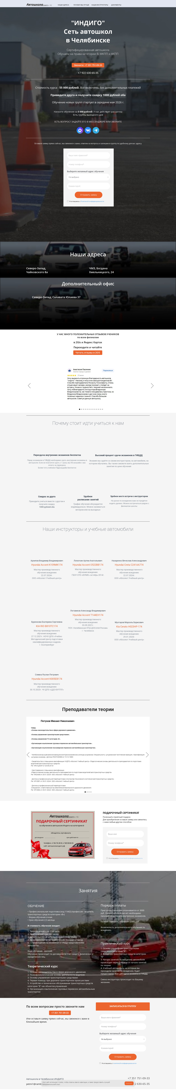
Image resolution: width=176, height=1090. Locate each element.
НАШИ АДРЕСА (63, 5)
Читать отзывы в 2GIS (88, 353)
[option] (91, 386)
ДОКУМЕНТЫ (116, 5)
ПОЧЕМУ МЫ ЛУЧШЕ (81, 5)
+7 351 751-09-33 (60, 1013)
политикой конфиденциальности (131, 859)
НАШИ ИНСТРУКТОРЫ (99, 5)
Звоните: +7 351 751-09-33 (88, 65)
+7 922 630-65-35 (139, 1085)
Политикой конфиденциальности (92, 202)
